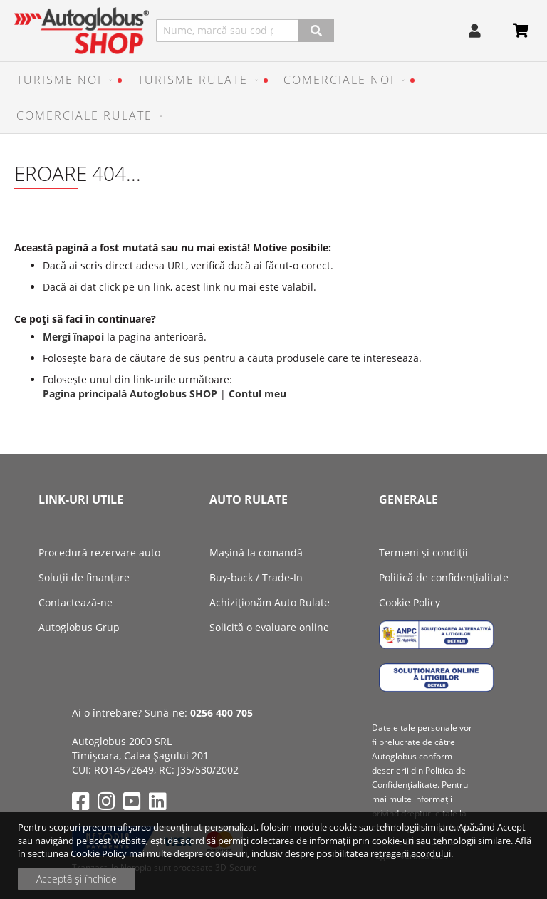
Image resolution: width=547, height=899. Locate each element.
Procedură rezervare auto (99, 552)
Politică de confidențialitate (444, 577)
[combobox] (227, 30)
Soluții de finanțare (84, 577)
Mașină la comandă (256, 552)
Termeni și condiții (423, 552)
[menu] (273, 97)
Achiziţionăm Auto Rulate (269, 602)
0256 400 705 (221, 712)
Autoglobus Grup (79, 627)
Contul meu (257, 393)
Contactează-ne (75, 602)
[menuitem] (61, 80)
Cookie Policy (99, 853)
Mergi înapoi (73, 336)
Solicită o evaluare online (269, 627)
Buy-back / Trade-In (256, 577)
